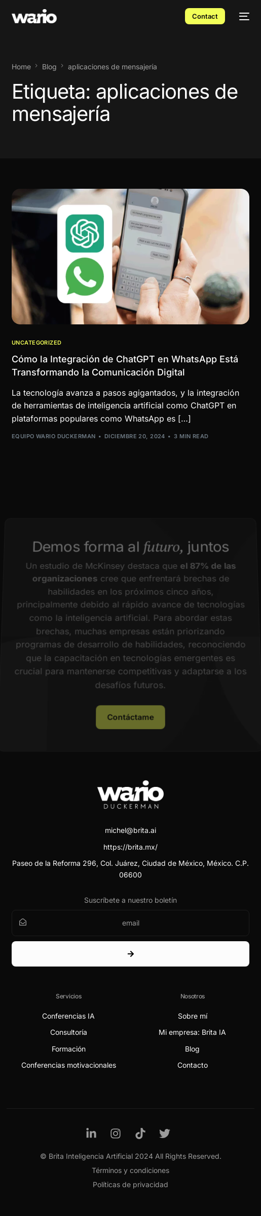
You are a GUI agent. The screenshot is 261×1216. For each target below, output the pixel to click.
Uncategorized (37, 343)
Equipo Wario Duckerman (54, 436)
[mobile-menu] (242, 16)
